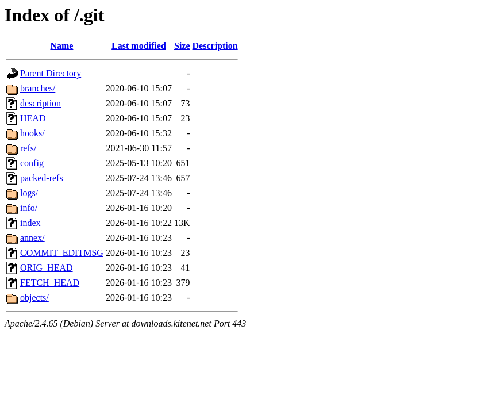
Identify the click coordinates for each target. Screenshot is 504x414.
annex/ (32, 238)
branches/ (37, 88)
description (40, 103)
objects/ (34, 297)
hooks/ (32, 133)
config (32, 163)
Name (61, 46)
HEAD (32, 118)
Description (215, 46)
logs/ (29, 193)
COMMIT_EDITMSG (61, 253)
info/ (28, 208)
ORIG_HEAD (46, 268)
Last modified (138, 46)
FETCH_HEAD (49, 283)
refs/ (28, 148)
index (30, 223)
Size (182, 46)
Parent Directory (50, 73)
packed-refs (41, 178)
